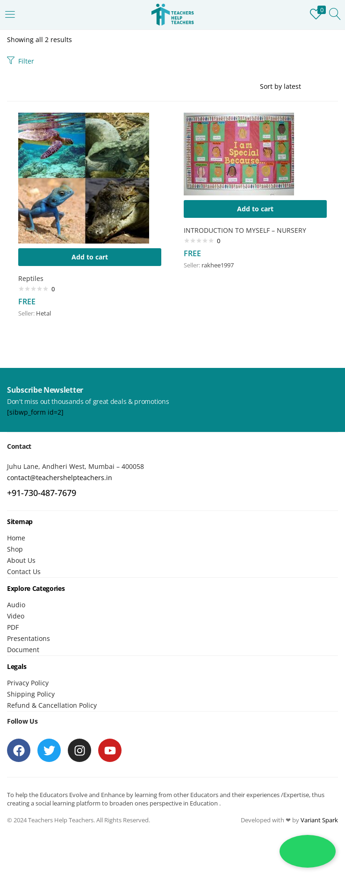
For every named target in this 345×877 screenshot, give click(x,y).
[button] (89, 257)
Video (15, 615)
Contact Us (24, 571)
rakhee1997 (217, 265)
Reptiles (30, 278)
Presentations (28, 638)
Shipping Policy (31, 694)
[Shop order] (299, 86)
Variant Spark (319, 820)
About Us (21, 560)
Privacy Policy (28, 682)
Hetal (43, 313)
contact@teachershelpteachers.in (59, 477)
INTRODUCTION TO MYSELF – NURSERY (245, 230)
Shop (15, 549)
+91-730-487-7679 (41, 492)
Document (23, 649)
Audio (16, 604)
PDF (13, 627)
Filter (20, 61)
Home (16, 537)
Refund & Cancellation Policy (52, 705)
